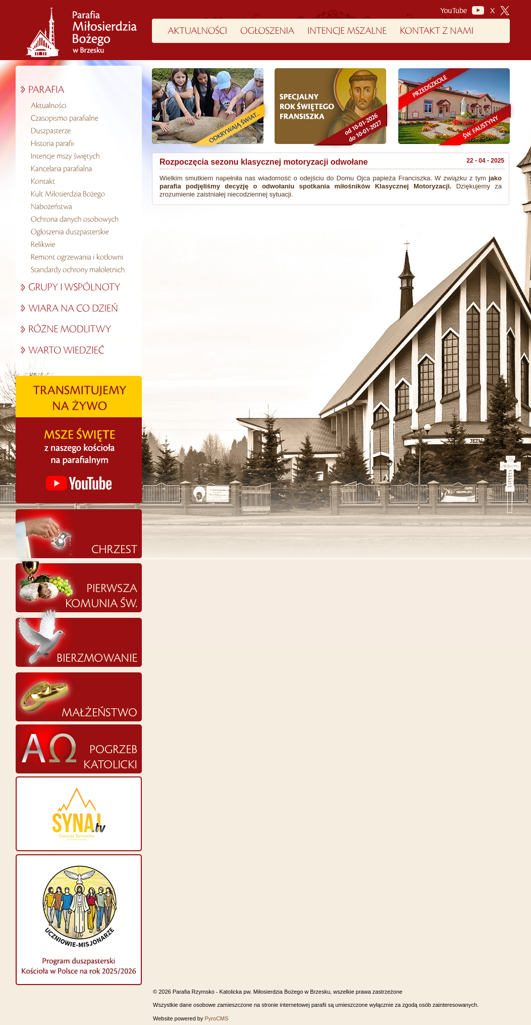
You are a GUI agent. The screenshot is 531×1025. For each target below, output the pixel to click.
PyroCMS (217, 1018)
